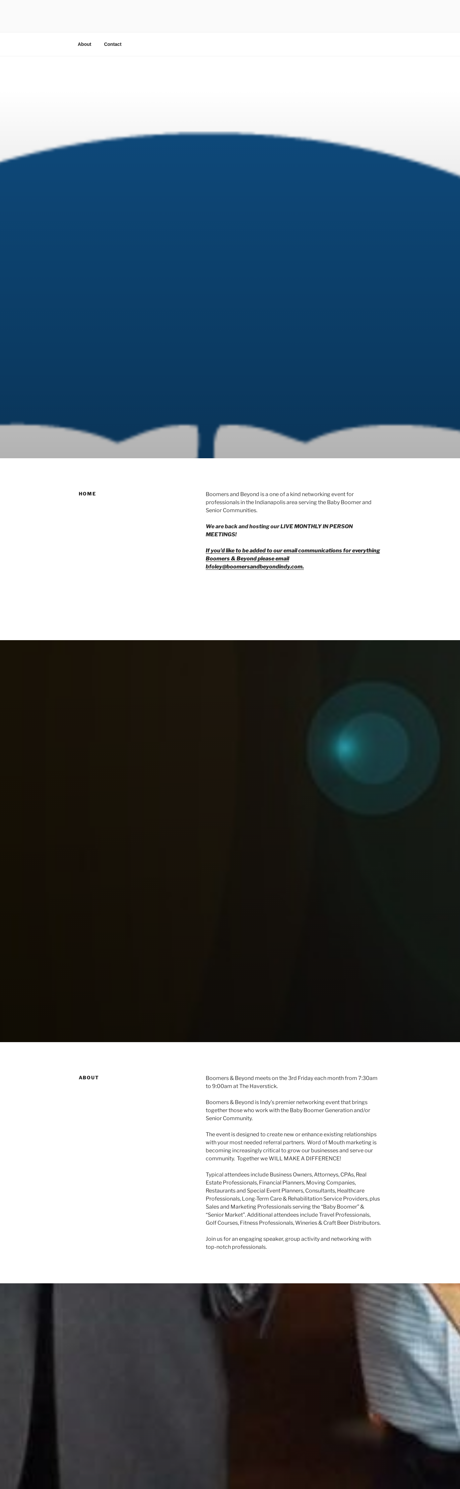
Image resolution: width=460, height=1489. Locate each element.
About (84, 44)
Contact (112, 44)
